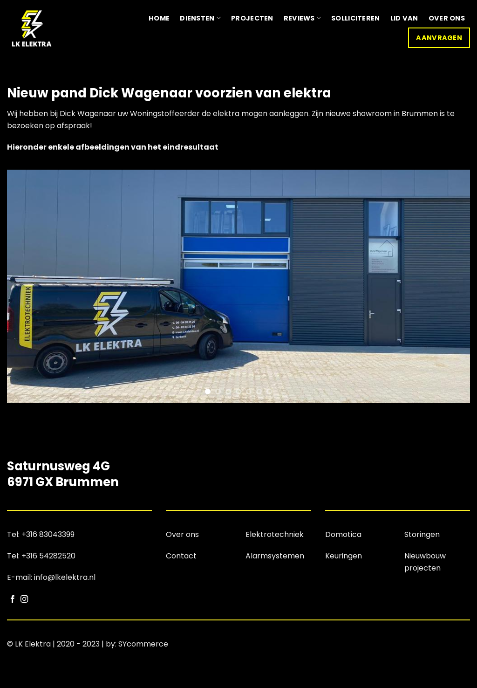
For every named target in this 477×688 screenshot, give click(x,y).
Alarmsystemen (274, 555)
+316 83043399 (48, 534)
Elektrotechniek (274, 534)
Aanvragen (439, 37)
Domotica (343, 534)
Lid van (404, 18)
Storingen (422, 534)
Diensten (200, 18)
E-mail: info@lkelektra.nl (51, 577)
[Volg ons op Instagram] (24, 599)
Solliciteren (355, 18)
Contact (181, 555)
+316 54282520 (48, 555)
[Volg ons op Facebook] (12, 599)
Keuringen (343, 555)
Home (159, 18)
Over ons (447, 18)
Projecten (252, 18)
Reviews (302, 18)
